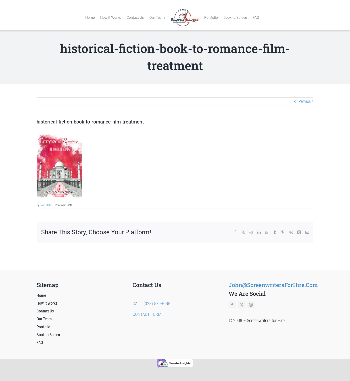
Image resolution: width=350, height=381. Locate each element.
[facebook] (232, 299)
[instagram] (250, 299)
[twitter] (241, 299)
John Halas (46, 200)
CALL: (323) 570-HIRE (151, 298)
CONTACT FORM (147, 309)
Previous (305, 96)
